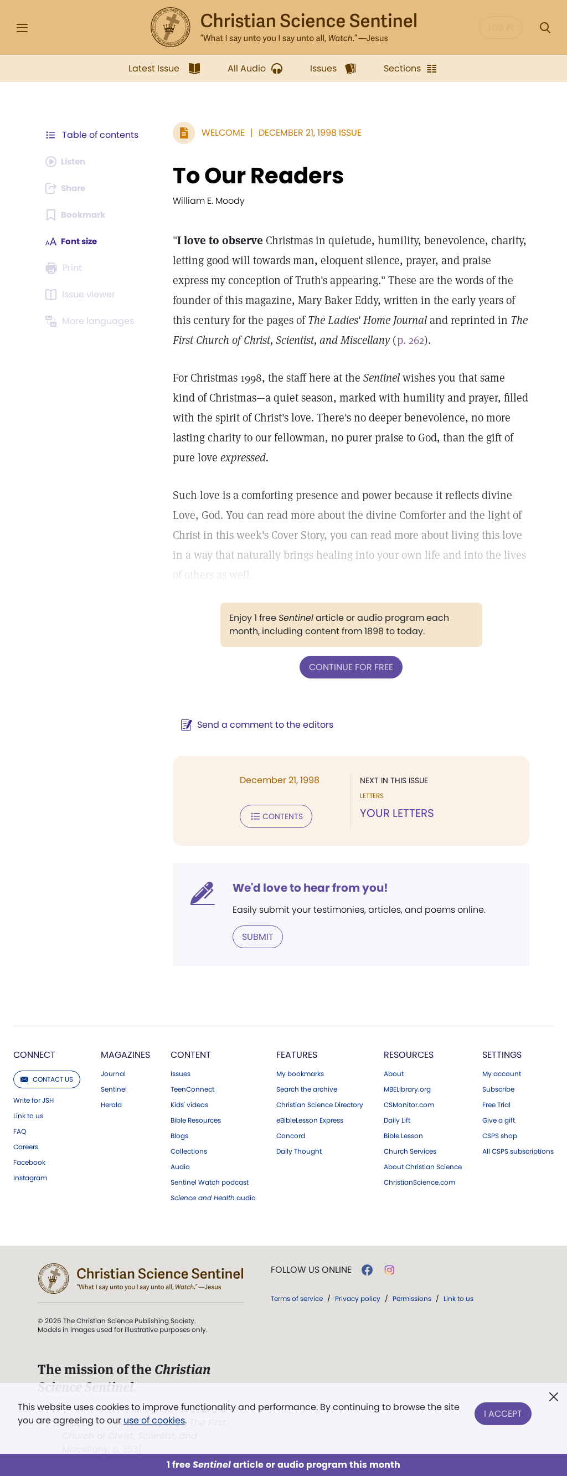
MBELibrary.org (407, 1087)
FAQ (19, 1129)
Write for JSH (33, 1098)
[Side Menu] (22, 28)
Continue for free (348, 666)
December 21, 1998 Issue (304, 132)
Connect (34, 1052)
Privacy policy (357, 1296)
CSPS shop (499, 1133)
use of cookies (154, 1420)
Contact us (46, 1077)
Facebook (29, 1160)
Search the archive (306, 1087)
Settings (502, 1052)
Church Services (410, 1149)
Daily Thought (299, 1149)
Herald (111, 1102)
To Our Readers (252, 175)
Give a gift (498, 1118)
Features (296, 1052)
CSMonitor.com (409, 1102)
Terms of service (297, 1296)
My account (501, 1071)
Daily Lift (397, 1118)
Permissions (412, 1296)
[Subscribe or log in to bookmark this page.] (77, 215)
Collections (189, 1149)
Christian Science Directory (319, 1102)
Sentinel (114, 1087)
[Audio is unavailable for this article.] (68, 161)
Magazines (125, 1052)
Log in (500, 27)
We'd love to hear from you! (305, 886)
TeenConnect (192, 1087)
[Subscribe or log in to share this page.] (68, 188)
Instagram (30, 1175)
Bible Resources (196, 1118)
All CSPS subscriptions (518, 1149)
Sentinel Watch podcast (210, 1180)
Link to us (28, 1113)
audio (213, 1195)
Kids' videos (189, 1102)
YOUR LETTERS (394, 813)
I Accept (503, 1411)
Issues (180, 1071)
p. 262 (345, 340)
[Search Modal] (545, 28)
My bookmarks (300, 1071)
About (394, 1071)
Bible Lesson (403, 1133)
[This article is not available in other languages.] (91, 321)
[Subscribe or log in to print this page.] (65, 268)
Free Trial (496, 1102)
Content (191, 1052)
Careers (25, 1144)
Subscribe (498, 1087)
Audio (180, 1164)
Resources (409, 1052)
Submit (252, 934)
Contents (270, 815)
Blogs (179, 1133)
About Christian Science (423, 1164)
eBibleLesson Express (309, 1118)
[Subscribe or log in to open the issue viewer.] (82, 294)
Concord (290, 1133)
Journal (113, 1071)
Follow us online (311, 1267)
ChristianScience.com (419, 1180)
